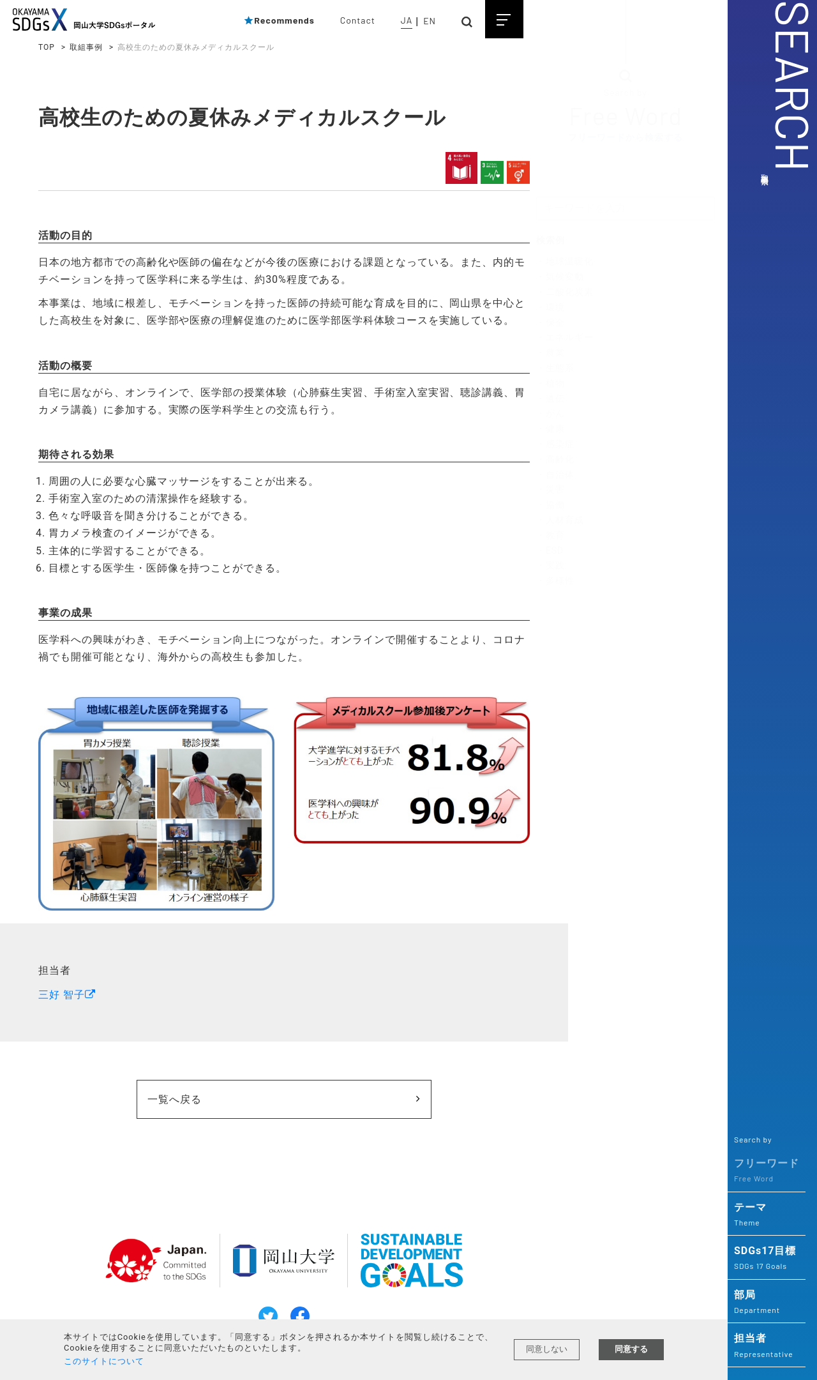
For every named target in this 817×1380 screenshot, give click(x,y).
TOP (46, 47)
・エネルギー (565, 338)
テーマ (766, 1215)
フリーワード (766, 1171)
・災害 (550, 490)
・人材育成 (560, 520)
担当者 (766, 1346)
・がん (550, 414)
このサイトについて (104, 1361)
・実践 (550, 566)
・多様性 (555, 581)
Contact (357, 20)
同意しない (546, 1349)
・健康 (550, 430)
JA (406, 20)
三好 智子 (61, 991)
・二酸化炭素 (565, 292)
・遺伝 (550, 399)
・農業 (550, 354)
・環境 (550, 308)
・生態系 (555, 368)
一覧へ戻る (210, 1096)
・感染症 (555, 444)
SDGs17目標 (766, 1259)
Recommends (279, 20)
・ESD (550, 551)
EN (429, 20)
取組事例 (86, 47)
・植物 (550, 384)
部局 (766, 1303)
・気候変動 (560, 278)
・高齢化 (555, 460)
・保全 (550, 323)
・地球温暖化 (565, 262)
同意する (631, 1349)
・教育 (550, 536)
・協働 (550, 506)
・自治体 (555, 475)
